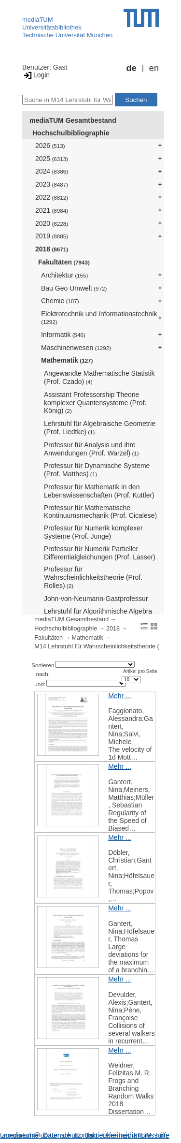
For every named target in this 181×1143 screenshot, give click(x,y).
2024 (51, 171)
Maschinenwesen (76, 348)
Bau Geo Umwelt (74, 288)
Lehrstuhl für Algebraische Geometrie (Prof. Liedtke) (99, 428)
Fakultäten (64, 262)
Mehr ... (119, 696)
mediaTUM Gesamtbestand (72, 120)
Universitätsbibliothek (52, 27)
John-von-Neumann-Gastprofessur (96, 598)
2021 (51, 210)
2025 (51, 158)
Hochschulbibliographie (70, 133)
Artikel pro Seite (140, 671)
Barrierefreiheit (107, 1135)
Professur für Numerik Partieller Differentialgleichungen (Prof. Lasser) (99, 553)
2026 (50, 145)
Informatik (63, 334)
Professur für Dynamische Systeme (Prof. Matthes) (97, 470)
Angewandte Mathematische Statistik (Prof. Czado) (99, 377)
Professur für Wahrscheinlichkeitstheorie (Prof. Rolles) (93, 577)
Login (36, 75)
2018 (51, 249)
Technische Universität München (67, 35)
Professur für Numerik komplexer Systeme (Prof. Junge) (93, 532)
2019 (51, 236)
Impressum (150, 1135)
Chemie (60, 301)
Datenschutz (62, 1135)
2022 (51, 197)
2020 (51, 223)
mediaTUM (37, 19)
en (154, 68)
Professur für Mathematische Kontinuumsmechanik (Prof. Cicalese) (100, 512)
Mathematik (67, 360)
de (131, 68)
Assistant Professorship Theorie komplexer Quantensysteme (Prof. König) (95, 403)
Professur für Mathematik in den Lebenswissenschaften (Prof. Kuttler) (99, 491)
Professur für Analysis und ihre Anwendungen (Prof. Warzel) (91, 449)
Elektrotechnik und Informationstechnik (99, 317)
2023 (51, 184)
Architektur (64, 275)
